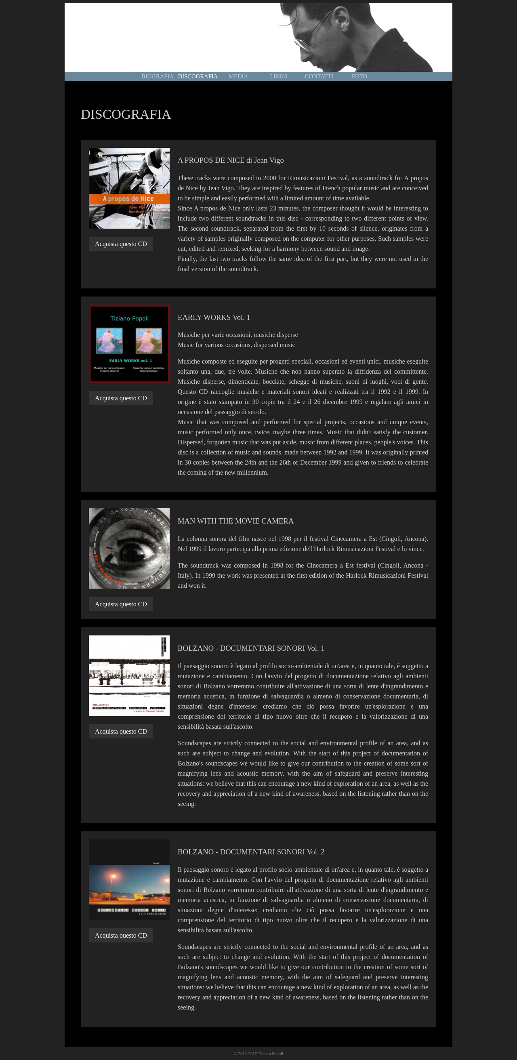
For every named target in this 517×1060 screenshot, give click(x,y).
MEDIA (238, 76)
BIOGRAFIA (157, 76)
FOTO (359, 76)
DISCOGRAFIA (198, 76)
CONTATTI (319, 76)
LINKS (278, 76)
